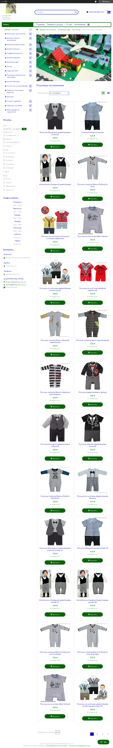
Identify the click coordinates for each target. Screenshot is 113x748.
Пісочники (76, 30)
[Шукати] (75, 12)
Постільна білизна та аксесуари (16, 76)
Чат (103, 742)
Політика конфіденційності (79, 746)
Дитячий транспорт (16, 44)
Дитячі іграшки (13, 49)
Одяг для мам (12, 71)
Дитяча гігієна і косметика (13, 39)
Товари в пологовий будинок (15, 91)
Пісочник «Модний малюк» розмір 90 (92, 548)
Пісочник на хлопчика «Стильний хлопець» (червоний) (55, 237)
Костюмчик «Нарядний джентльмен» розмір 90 (55, 601)
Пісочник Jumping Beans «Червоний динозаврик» (55, 393)
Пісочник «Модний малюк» (92, 132)
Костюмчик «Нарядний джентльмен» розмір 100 (93, 601)
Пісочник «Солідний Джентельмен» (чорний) (55, 445)
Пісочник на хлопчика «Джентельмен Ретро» (92, 497)
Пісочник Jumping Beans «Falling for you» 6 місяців (55, 653)
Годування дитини (15, 53)
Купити (56, 147)
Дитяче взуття (13, 58)
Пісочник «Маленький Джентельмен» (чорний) (55, 133)
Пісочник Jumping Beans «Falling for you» (92, 185)
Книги (9, 66)
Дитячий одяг (64, 30)
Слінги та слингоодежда (17, 86)
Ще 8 (7, 171)
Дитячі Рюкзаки (13, 81)
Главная (40, 25)
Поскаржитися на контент (57, 746)
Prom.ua (70, 744)
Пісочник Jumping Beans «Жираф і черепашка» (55, 341)
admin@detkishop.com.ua (16, 285)
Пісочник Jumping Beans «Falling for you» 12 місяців (92, 653)
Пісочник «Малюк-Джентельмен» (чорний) (92, 445)
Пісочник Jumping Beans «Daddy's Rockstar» (55, 497)
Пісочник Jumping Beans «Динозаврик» (92, 340)
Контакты (80, 25)
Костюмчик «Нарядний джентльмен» (55, 184)
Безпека (10, 97)
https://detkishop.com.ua (16, 282)
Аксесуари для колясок (16, 34)
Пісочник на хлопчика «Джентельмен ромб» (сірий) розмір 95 (92, 705)
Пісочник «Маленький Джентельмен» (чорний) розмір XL (55, 549)
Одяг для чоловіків (14, 105)
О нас (69, 25)
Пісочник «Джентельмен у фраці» (92, 392)
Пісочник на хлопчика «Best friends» (92, 236)
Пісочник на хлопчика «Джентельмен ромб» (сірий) (55, 289)
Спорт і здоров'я (14, 101)
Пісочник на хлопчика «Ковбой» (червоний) (92, 289)
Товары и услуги (55, 25)
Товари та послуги (48, 30)
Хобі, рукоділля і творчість (13, 111)
